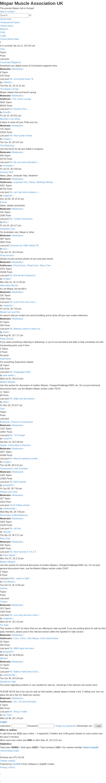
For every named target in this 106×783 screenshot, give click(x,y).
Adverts (3, 588)
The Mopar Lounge (9, 89)
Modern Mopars (7, 382)
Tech (2, 408)
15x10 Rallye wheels (20, 505)
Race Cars (45, 265)
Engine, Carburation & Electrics (15, 445)
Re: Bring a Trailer (18, 711)
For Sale (4, 625)
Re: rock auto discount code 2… (25, 615)
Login (3, 721)
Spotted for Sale (8, 681)
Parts (23, 638)
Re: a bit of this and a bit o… (23, 302)
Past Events (19, 265)
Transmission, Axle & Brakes (14, 468)
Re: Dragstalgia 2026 (20, 372)
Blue (5, 222)
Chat (2, 49)
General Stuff (6, 172)
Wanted (4, 658)
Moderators (17, 69)
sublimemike (9, 508)
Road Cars (32, 265)
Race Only (5, 538)
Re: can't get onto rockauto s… (25, 192)
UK (15, 701)
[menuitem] (10, 22)
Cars (15, 638)
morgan (6, 139)
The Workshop (7, 145)
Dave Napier (9, 555)
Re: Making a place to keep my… (26, 329)
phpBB (15, 764)
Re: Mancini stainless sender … (25, 458)
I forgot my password (65, 726)
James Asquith (91, 747)
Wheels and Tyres (9, 492)
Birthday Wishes (44, 182)
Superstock (5, 359)
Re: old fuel (15, 528)
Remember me (85, 726)
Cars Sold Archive (49, 638)
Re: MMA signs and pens (22, 648)
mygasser (7, 195)
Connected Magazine (10, 62)
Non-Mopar (33, 638)
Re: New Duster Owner (21, 135)
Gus (5, 249)
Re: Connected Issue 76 (21, 79)
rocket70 (7, 438)
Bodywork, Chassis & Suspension (16, 422)
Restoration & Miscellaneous (14, 515)
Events (3, 202)
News (32, 182)
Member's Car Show (10, 119)
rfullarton (7, 82)
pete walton (8, 375)
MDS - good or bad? (19, 578)
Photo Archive (7, 255)
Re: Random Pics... (19, 109)
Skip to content (7, 11)
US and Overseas (27, 701)
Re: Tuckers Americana (21, 219)
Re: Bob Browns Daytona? (23, 275)
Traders (4, 602)
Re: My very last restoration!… (24, 162)
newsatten (8, 165)
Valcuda (7, 532)
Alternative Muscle (9, 285)
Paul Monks (8, 582)
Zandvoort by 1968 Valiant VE (24, 245)
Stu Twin (7, 715)
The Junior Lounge (21, 99)
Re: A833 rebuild (18, 482)
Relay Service (7, 339)
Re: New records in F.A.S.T (23, 552)
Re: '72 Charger (17, 435)
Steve (6, 332)
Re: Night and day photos (22, 398)
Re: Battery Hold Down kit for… (25, 671)
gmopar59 (8, 485)
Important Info (20, 182)
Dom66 (6, 112)
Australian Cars (7, 229)
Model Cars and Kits (10, 312)
